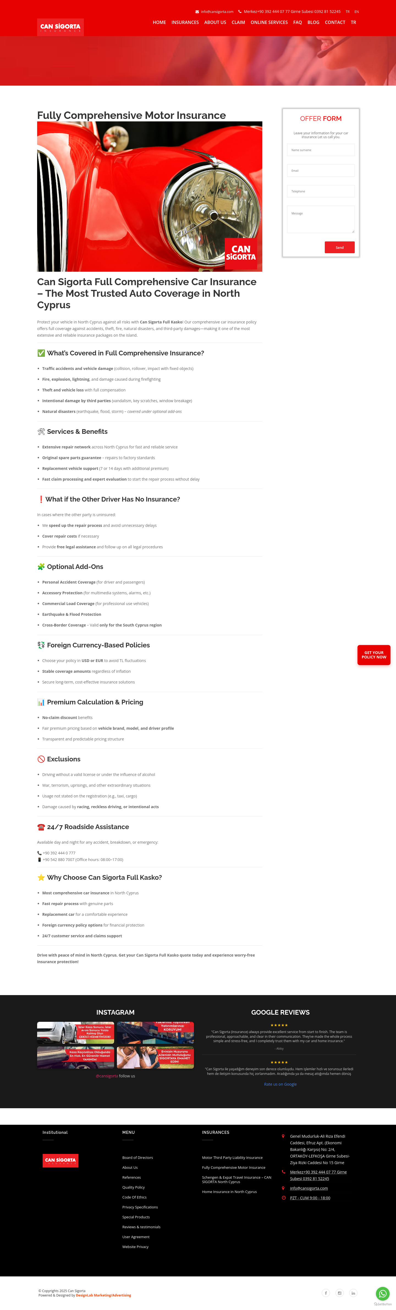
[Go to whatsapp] (383, 1294)
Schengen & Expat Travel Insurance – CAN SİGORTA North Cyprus (236, 1179)
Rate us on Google (280, 1084)
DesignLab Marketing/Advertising (103, 1295)
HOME (159, 22)
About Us (130, 1167)
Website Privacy (135, 1246)
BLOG (313, 22)
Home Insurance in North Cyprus (229, 1191)
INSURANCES (185, 22)
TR (348, 11)
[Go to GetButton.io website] (383, 1304)
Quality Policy (133, 1187)
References (131, 1177)
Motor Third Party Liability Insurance (232, 1157)
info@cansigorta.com (215, 11)
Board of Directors (137, 1157)
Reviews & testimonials (141, 1226)
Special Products (136, 1216)
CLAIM (238, 22)
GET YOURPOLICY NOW (374, 655)
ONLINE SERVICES (269, 22)
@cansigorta (107, 1075)
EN (356, 11)
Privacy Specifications (140, 1207)
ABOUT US (215, 22)
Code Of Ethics (134, 1197)
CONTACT (335, 22)
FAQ (297, 22)
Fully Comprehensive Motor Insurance (233, 1167)
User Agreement (136, 1236)
